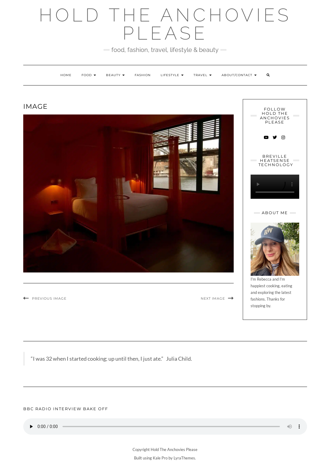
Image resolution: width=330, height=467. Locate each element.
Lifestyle (172, 75)
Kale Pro (160, 458)
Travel (203, 75)
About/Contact (239, 75)
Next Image (213, 298)
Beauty (115, 75)
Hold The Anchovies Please (165, 24)
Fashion (143, 75)
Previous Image (49, 298)
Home (66, 75)
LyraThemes (184, 458)
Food (89, 75)
